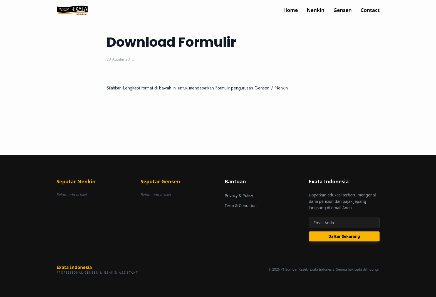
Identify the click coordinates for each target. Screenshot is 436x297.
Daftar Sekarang (344, 236)
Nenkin (315, 10)
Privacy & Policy (239, 195)
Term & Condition (241, 205)
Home (290, 10)
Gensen (342, 10)
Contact (370, 10)
